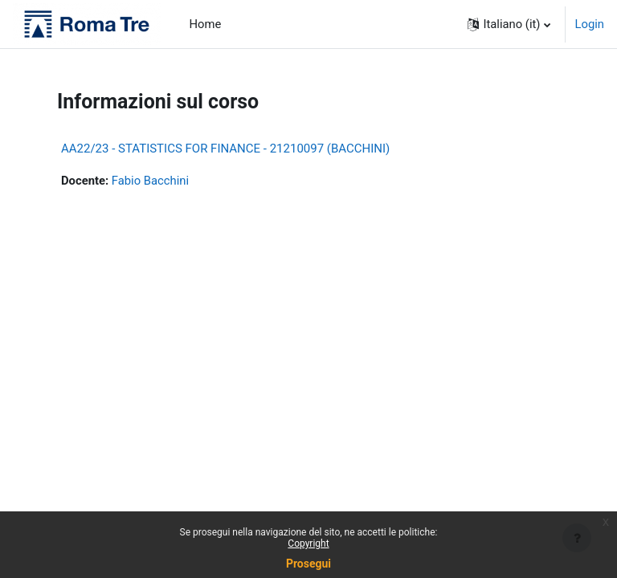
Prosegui (308, 563)
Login (590, 24)
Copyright (308, 543)
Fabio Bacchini (150, 180)
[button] (508, 24)
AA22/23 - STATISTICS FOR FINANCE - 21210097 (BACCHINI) (225, 148)
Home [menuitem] (206, 24)
